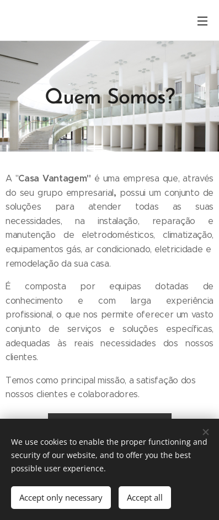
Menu (202, 21)
